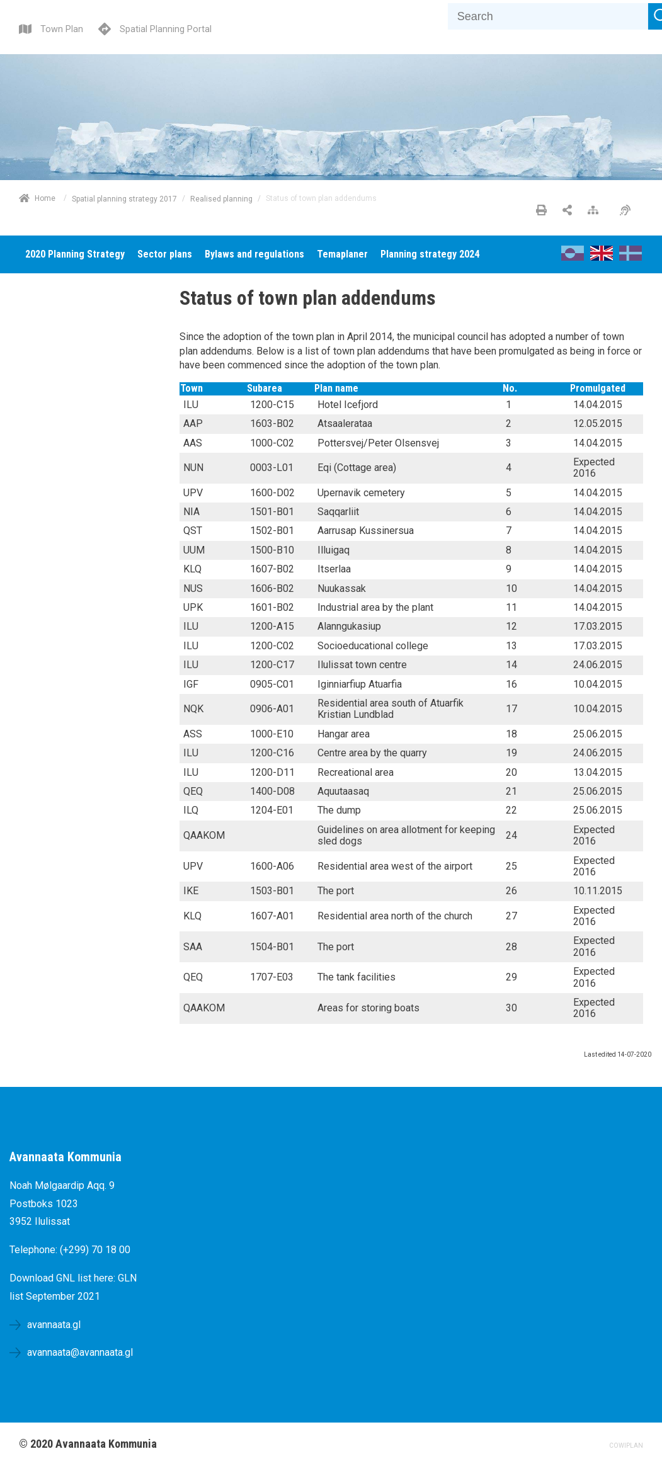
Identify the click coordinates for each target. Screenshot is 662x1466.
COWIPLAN (626, 1445)
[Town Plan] (51, 27)
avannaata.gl (54, 1325)
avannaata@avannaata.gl (80, 1352)
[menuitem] (75, 254)
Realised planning (221, 198)
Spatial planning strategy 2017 (124, 198)
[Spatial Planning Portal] (155, 27)
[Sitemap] (596, 210)
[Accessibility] (628, 210)
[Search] (548, 16)
